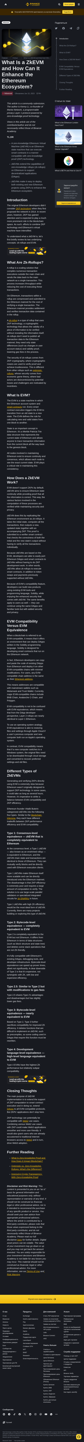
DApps (10, 1109)
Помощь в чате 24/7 (71, 1356)
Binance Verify (69, 1373)
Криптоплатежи (28, 1325)
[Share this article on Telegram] (70, 28)
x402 (45, 1338)
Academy (26, 1334)
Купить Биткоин (48, 1385)
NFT (24, 1349)
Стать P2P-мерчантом (51, 1316)
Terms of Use (33, 1271)
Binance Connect (49, 1335)
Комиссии (67, 1367)
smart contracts (14, 407)
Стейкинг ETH (28, 1346)
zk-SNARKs (23, 898)
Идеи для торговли (70, 1340)
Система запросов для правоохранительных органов (72, 1387)
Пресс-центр (7, 1328)
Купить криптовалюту (30, 1319)
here (19, 1240)
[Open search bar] (59, 4)
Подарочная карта (29, 1337)
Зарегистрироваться (68, 203)
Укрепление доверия (10, 1342)
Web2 (25, 1121)
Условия (6, 1336)
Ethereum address (24, 679)
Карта (25, 1331)
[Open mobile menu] (78, 4)
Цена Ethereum (48, 1361)
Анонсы (5, 1322)
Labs (45, 1332)
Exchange (26, 1316)
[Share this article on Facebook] (63, 28)
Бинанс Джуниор (29, 1328)
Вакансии (6, 1319)
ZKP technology (23, 208)
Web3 (29, 1140)
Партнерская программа (72, 1316)
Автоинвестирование (30, 1343)
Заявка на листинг (49, 1324)
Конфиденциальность (10, 1339)
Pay (24, 1322)
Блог (4, 1345)
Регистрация (69, 4)
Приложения (7, 1360)
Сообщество (7, 1348)
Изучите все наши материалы (42, 1299)
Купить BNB (47, 1388)
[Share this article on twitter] (56, 28)
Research (26, 1355)
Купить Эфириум (49, 1397)
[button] (78, 4)
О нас (5, 1316)
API (65, 1370)
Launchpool (27, 1340)
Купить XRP (47, 1391)
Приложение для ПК (10, 1363)
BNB (65, 1324)
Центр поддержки (70, 1359)
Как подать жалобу (70, 1392)
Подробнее (68, 12)
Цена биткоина (48, 1358)
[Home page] (33, 4)
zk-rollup (13, 320)
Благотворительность (30, 1358)
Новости (6, 1325)
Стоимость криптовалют (51, 1355)
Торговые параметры (71, 1376)
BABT (25, 1352)
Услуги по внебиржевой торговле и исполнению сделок (72, 1329)
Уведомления (7, 1357)
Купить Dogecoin (49, 1394)
